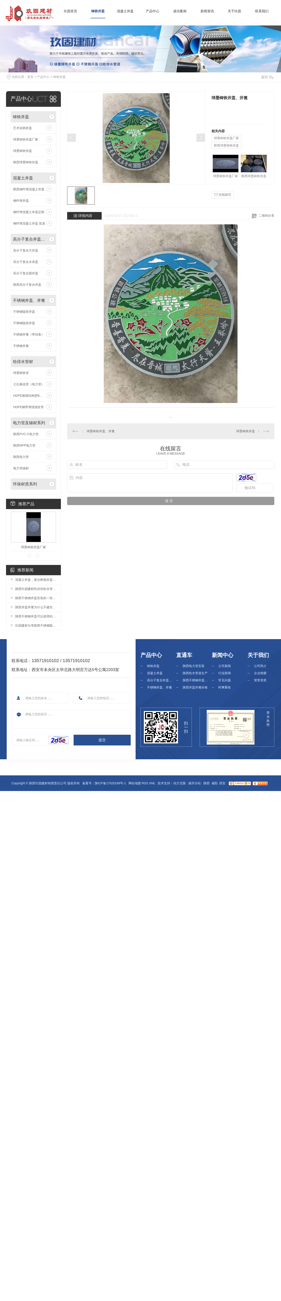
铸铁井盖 (98, 11)
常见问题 (224, 680)
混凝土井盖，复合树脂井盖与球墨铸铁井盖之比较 (35, 579)
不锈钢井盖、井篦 (29, 300)
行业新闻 (224, 673)
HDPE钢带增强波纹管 (28, 407)
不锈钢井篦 (21, 346)
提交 (102, 740)
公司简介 (260, 666)
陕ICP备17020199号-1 (110, 783)
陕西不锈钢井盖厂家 (196, 680)
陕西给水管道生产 (195, 673)
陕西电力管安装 (194, 666)
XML (152, 783)
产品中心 (152, 11)
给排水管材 (23, 361)
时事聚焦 (224, 687)
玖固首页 (70, 11)
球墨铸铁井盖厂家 (25, 139)
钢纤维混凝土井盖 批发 (29, 223)
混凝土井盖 (125, 11)
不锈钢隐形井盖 (24, 311)
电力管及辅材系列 (29, 423)
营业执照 (268, 718)
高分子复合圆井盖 (25, 273)
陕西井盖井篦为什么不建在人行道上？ (35, 607)
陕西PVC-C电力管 (26, 434)
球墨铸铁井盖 (22, 151)
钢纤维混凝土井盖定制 (28, 212)
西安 (222, 783)
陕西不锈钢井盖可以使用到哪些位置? (35, 616)
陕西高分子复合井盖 (27, 284)
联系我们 (262, 11)
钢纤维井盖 (21, 200)
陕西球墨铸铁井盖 (25, 162)
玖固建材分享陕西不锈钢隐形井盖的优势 (35, 625)
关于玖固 (234, 11)
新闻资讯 (207, 11)
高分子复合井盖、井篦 (30, 239)
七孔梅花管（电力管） (28, 384)
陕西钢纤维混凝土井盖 (28, 189)
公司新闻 (224, 666)
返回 (267, 77)
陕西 (206, 783)
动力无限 (179, 783)
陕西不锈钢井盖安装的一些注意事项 (35, 598)
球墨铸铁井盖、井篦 (101, 431)
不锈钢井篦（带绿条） (28, 334)
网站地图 (134, 783)
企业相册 (260, 673)
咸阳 (214, 783)
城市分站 (194, 783)
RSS (145, 783)
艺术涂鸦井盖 (22, 128)
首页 (30, 77)
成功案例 (179, 11)
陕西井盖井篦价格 (195, 687)
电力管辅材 (21, 468)
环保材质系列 (25, 484)
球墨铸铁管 (21, 373)
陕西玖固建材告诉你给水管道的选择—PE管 (35, 589)
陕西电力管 (21, 457)
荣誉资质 (260, 680)
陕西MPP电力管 (24, 445)
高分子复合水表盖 (25, 262)
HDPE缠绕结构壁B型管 (29, 395)
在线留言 (222, 195)
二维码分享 (266, 215)
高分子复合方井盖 (25, 250)
